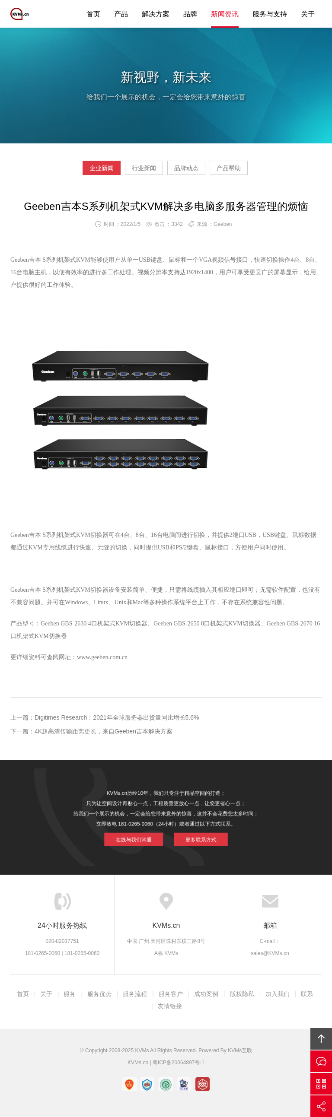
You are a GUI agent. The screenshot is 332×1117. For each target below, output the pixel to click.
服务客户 (171, 993)
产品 (121, 14)
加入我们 (277, 993)
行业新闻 (144, 168)
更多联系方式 (192, 833)
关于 (308, 14)
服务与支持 (269, 14)
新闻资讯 (225, 14)
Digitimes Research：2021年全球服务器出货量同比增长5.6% (117, 717)
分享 (321, 1106)
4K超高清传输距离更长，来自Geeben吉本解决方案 (103, 731)
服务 (70, 993)
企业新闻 (101, 168)
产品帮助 (229, 168)
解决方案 (155, 14)
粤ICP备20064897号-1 (178, 1063)
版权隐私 (242, 993)
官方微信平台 (321, 1084)
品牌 (190, 14)
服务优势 (99, 993)
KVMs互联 (240, 1050)
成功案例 (206, 993)
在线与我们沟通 (141, 833)
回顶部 (321, 1039)
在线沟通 (321, 1061)
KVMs (29, 14)
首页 (93, 14)
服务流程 (135, 993)
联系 (307, 993)
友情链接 (170, 1006)
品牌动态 (186, 168)
